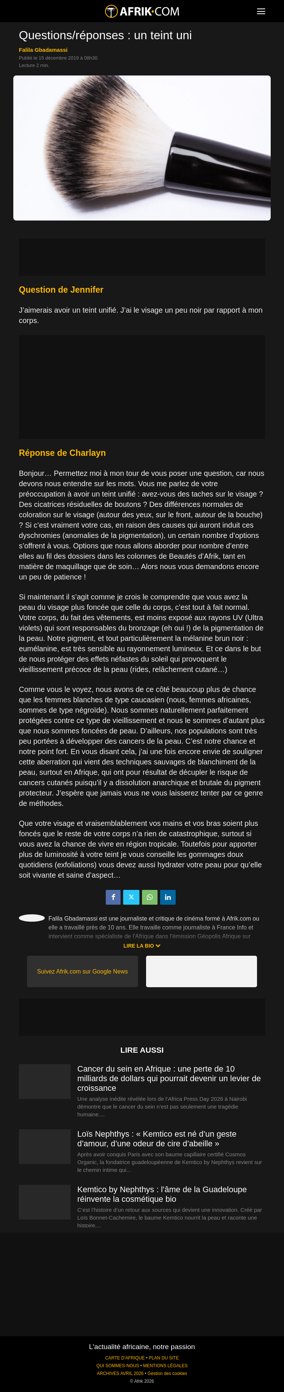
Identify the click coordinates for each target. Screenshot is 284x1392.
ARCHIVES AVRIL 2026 (120, 1373)
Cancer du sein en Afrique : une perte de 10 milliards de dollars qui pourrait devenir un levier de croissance (169, 1078)
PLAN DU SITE (164, 1358)
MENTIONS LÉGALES (165, 1365)
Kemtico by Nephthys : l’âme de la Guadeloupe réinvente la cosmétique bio (162, 1194)
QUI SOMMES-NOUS (118, 1365)
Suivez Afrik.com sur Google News (82, 971)
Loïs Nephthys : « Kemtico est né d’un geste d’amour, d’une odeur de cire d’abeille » (156, 1138)
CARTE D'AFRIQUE (125, 1358)
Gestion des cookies (167, 1373)
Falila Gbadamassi (43, 50)
